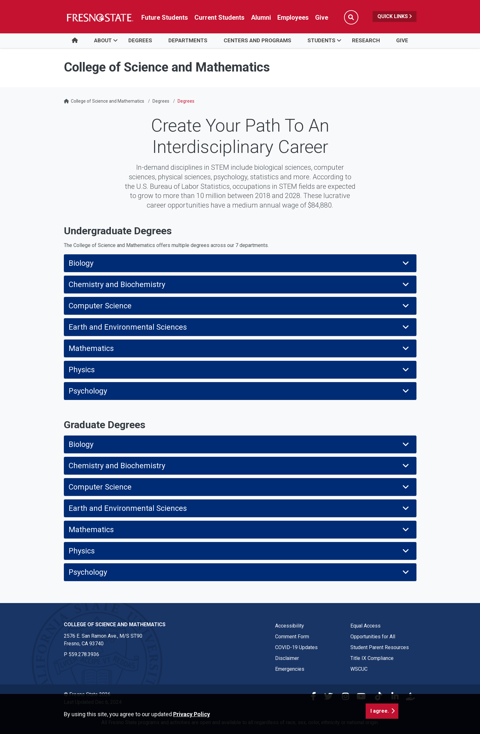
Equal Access (365, 626)
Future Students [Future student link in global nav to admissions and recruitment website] (164, 17)
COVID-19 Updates (296, 647)
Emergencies (289, 669)
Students (321, 40)
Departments (187, 40)
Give (402, 40)
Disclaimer (287, 658)
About (103, 40)
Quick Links (394, 16)
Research (366, 40)
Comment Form (292, 637)
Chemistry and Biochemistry (239, 284)
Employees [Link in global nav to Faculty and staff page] (293, 17)
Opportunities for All (372, 637)
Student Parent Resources (379, 647)
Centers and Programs (257, 40)
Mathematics (239, 348)
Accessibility (289, 626)
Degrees (140, 40)
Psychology (239, 391)
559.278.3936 (84, 654)
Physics (239, 369)
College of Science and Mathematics (107, 101)
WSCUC (359, 669)
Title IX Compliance (372, 658)
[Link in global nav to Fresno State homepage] (99, 17)
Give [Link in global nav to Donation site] (321, 17)
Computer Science (239, 305)
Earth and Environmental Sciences (239, 327)
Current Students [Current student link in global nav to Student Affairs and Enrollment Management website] (219, 17)
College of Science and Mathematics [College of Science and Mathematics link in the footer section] (115, 624)
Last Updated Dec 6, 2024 (93, 702)
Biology (239, 263)
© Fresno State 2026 (87, 694)
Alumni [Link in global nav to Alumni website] (261, 17)
